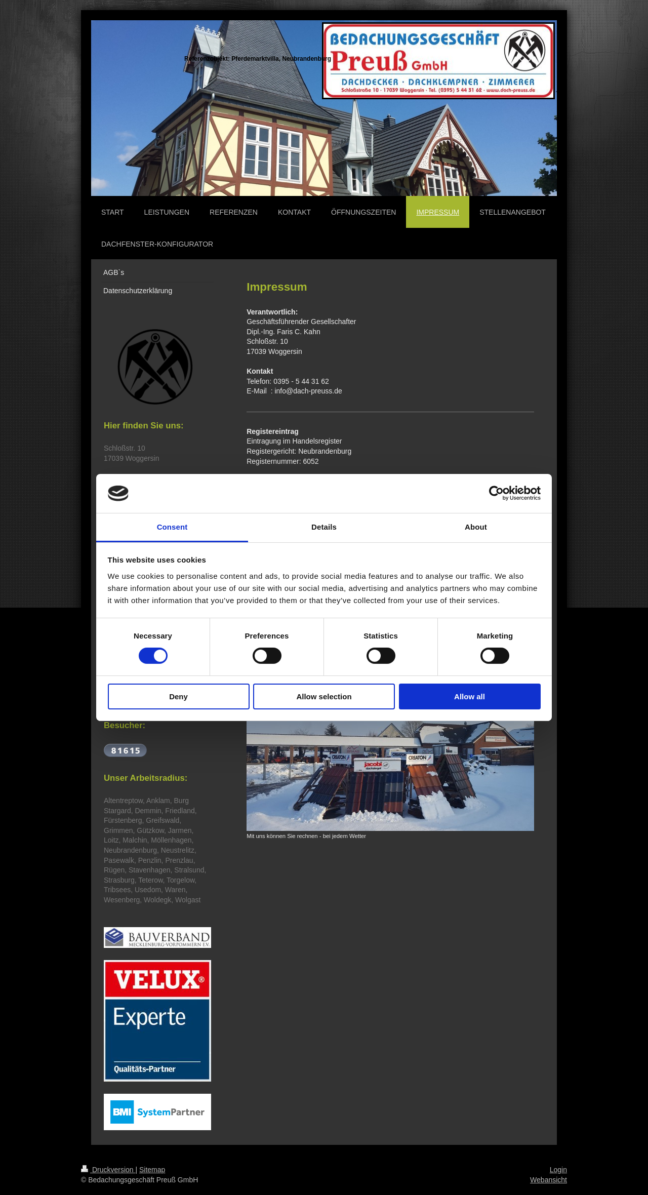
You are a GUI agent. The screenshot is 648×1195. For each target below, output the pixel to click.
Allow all (469, 696)
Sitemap (152, 1170)
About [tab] (476, 527)
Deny (178, 696)
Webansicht (548, 1180)
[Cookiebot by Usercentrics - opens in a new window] (496, 493)
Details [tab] (324, 527)
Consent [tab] (172, 527)
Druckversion (108, 1170)
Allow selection (323, 696)
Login (558, 1170)
